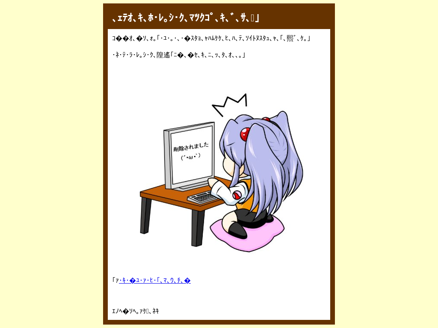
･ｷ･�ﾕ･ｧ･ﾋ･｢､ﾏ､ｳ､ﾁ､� (155, 280)
